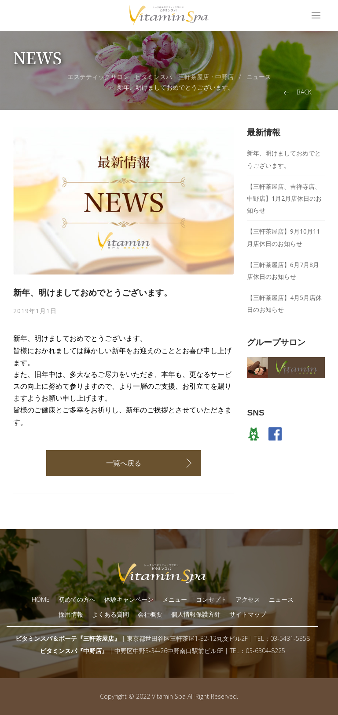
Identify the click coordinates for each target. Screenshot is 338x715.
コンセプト (211, 599)
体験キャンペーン (129, 599)
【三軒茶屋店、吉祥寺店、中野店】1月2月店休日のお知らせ (284, 198)
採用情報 (71, 614)
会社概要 (150, 614)
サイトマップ (247, 614)
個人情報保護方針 (195, 614)
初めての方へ (77, 599)
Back (297, 92)
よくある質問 (110, 614)
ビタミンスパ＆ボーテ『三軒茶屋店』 (67, 638)
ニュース (258, 76)
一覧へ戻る (123, 463)
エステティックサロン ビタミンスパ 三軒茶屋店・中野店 (150, 76)
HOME (41, 599)
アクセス (247, 599)
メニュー (174, 599)
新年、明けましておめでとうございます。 (175, 87)
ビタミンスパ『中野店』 (74, 650)
